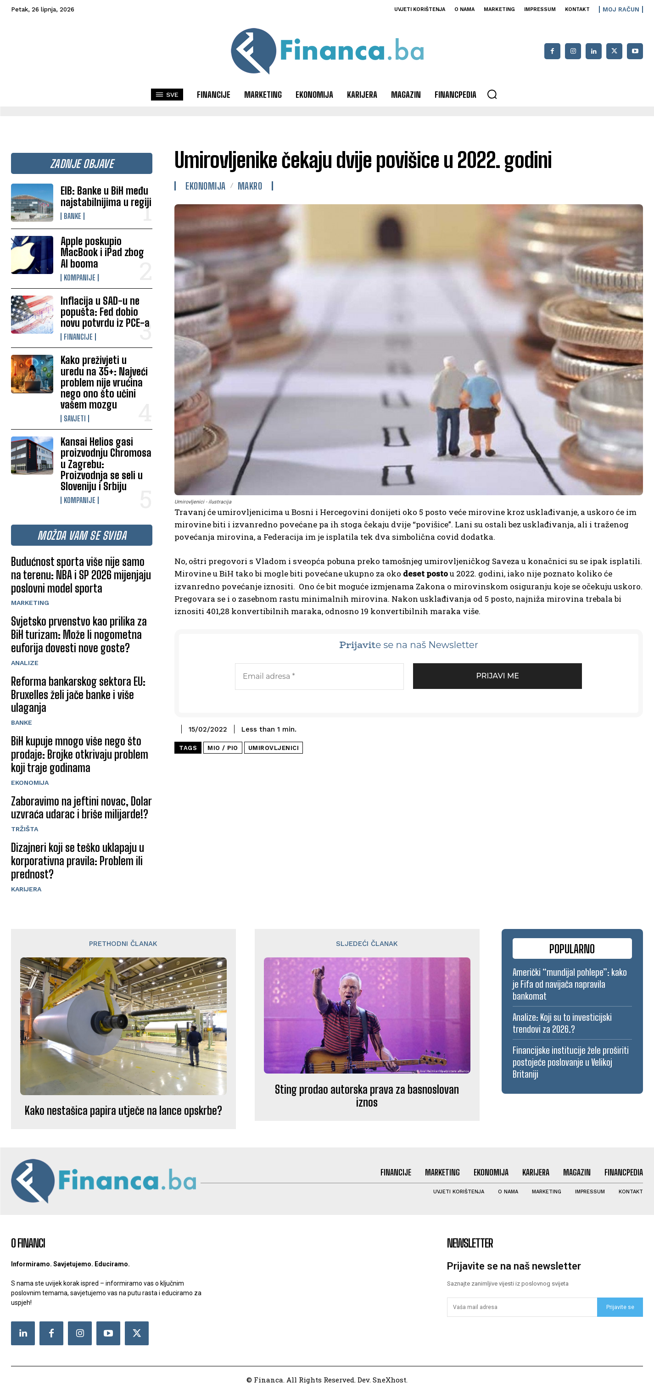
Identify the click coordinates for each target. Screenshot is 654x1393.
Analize (25, 663)
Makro (250, 185)
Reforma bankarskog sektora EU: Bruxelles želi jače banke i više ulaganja (78, 695)
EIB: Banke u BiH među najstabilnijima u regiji (106, 196)
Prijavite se (620, 1307)
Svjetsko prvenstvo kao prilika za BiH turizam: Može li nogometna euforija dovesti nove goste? (79, 635)
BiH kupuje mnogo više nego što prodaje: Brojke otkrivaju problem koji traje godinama (79, 754)
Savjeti (75, 418)
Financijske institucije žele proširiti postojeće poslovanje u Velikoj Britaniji (571, 1062)
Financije (78, 337)
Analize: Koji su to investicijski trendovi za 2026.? (562, 1023)
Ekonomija (30, 782)
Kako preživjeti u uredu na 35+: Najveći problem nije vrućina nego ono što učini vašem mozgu (104, 382)
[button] (492, 94)
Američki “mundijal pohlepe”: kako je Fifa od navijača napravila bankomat (570, 984)
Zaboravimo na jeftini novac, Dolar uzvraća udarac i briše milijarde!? (81, 807)
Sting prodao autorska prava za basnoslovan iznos (367, 1096)
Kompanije (79, 277)
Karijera (26, 889)
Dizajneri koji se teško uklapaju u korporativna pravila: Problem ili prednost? (77, 861)
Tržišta (24, 829)
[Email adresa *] (319, 676)
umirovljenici (273, 747)
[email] (522, 1307)
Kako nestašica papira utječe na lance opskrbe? (123, 1110)
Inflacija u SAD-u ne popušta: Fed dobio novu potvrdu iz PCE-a (105, 312)
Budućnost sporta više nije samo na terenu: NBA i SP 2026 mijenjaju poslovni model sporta (81, 575)
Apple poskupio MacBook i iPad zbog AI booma (102, 252)
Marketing (30, 602)
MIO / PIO (222, 747)
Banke (72, 216)
